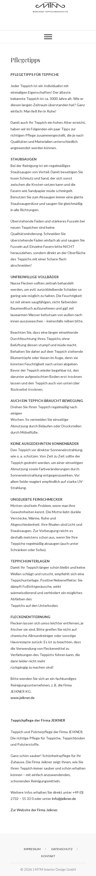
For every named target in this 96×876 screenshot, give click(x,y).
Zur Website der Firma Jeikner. (34, 810)
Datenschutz (61, 849)
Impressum (32, 849)
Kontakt (48, 856)
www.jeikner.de (23, 697)
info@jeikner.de (64, 798)
